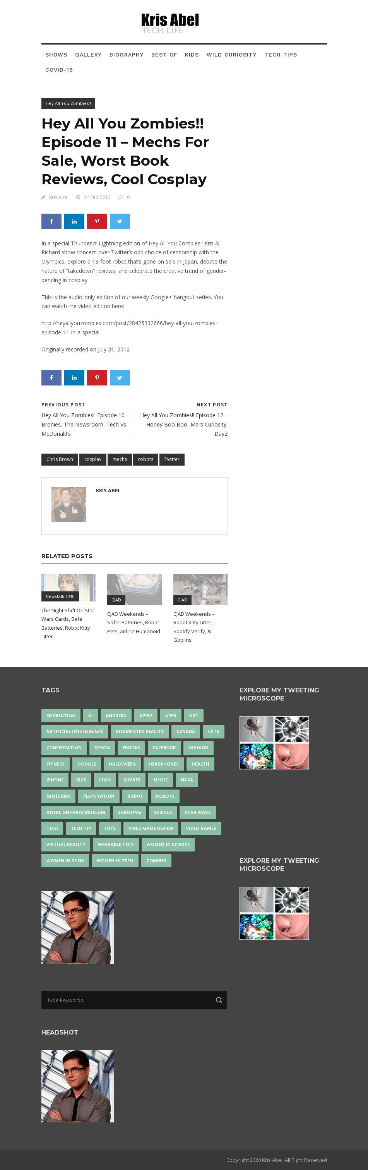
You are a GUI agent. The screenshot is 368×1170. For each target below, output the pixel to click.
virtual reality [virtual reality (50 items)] (65, 844)
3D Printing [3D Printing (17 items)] (60, 715)
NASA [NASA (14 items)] (187, 780)
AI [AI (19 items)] (90, 715)
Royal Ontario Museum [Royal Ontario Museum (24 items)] (75, 812)
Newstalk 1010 (60, 596)
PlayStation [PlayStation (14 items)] (99, 796)
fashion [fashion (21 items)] (198, 747)
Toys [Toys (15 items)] (110, 828)
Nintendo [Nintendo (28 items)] (58, 796)
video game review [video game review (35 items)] (150, 828)
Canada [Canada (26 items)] (185, 731)
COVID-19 (59, 70)
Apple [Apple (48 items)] (145, 715)
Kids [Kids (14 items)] (81, 780)
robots (145, 459)
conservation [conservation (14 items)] (64, 747)
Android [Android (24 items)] (116, 715)
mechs (120, 459)
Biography (127, 54)
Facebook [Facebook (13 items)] (164, 747)
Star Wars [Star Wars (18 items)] (198, 812)
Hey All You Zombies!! (68, 103)
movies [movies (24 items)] (131, 780)
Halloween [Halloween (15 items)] (122, 764)
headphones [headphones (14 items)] (164, 764)
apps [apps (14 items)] (170, 715)
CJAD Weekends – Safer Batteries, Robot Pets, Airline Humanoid (133, 622)
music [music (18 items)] (160, 780)
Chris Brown (59, 459)
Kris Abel (58, 197)
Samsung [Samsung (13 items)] (129, 812)
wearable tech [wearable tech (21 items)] (116, 844)
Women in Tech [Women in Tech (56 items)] (115, 860)
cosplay (92, 459)
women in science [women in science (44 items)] (168, 844)
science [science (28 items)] (163, 812)
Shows (56, 54)
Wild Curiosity (232, 54)
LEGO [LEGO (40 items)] (105, 780)
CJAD (116, 600)
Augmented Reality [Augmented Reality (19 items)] (140, 731)
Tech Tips (280, 54)
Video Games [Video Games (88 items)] (201, 828)
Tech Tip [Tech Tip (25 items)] (81, 828)
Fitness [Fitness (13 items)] (55, 764)
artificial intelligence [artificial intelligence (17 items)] (74, 731)
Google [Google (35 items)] (86, 764)
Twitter (172, 459)
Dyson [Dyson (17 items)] (102, 747)
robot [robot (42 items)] (135, 796)
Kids (192, 54)
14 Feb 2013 (97, 197)
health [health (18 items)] (200, 764)
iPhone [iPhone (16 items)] (54, 780)
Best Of (164, 54)
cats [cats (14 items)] (213, 731)
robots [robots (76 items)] (165, 796)
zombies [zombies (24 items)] (156, 860)
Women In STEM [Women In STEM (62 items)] (65, 860)
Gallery (88, 54)
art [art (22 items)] (194, 715)
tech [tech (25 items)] (52, 828)
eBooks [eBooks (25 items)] (131, 747)
